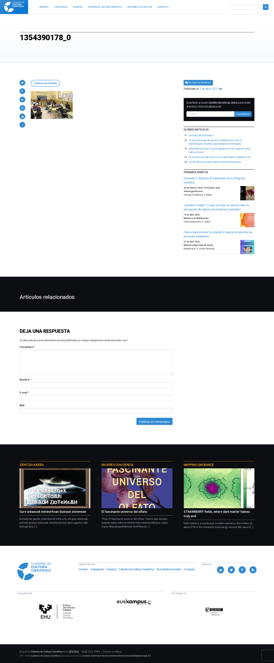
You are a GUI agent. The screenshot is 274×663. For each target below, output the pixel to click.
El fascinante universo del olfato (124, 511)
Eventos (112, 569)
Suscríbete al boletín (169, 569)
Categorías (97, 569)
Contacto (189, 569)
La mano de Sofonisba (201, 135)
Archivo (83, 569)
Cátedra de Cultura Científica (136, 569)
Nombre (25, 379)
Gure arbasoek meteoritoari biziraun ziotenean (53, 511)
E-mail (24, 392)
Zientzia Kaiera (32, 465)
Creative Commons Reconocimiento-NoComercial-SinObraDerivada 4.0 (116, 656)
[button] (22, 83)
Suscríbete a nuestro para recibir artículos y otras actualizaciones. (218, 104)
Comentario (27, 347)
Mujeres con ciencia (117, 465)
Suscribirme (243, 114)
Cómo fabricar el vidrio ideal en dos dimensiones (215, 162)
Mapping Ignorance (199, 465)
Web (22, 405)
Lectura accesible (45, 83)
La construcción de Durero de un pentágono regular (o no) (220, 157)
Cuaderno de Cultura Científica (45, 656)
